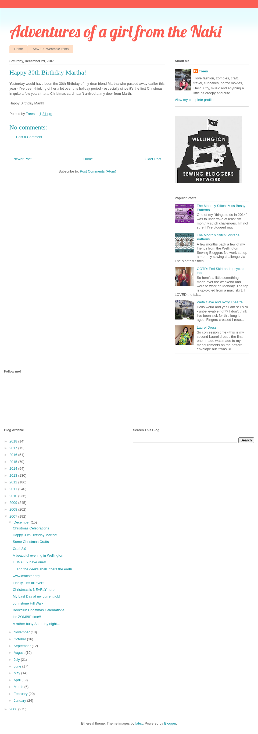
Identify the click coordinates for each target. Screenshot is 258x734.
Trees (203, 71)
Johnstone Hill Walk (28, 603)
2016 (13, 455)
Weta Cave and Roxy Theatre (220, 302)
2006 (13, 709)
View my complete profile (194, 100)
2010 (13, 496)
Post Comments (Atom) (98, 171)
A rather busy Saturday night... (36, 624)
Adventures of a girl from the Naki (115, 31)
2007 (13, 516)
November (22, 632)
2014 (13, 468)
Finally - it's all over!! (28, 583)
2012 (13, 482)
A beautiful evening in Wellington (38, 555)
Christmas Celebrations (31, 528)
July (17, 660)
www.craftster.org (26, 576)
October (20, 639)
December (22, 522)
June (18, 666)
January (20, 700)
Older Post (153, 159)
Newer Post (22, 159)
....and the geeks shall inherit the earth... (44, 569)
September (23, 646)
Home (18, 49)
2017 (13, 448)
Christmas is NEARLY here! (34, 590)
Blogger (170, 723)
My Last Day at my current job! (36, 596)
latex (139, 723)
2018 (13, 441)
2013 (13, 475)
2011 (13, 489)
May (17, 673)
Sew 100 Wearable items (51, 49)
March (19, 687)
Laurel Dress (207, 327)
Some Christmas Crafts (31, 542)
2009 (13, 503)
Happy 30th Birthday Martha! (35, 535)
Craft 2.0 (19, 549)
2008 (13, 509)
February (21, 694)
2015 (13, 462)
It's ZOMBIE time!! (27, 617)
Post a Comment (29, 137)
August (20, 653)
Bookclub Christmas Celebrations (38, 610)
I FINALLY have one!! (29, 562)
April (18, 680)
